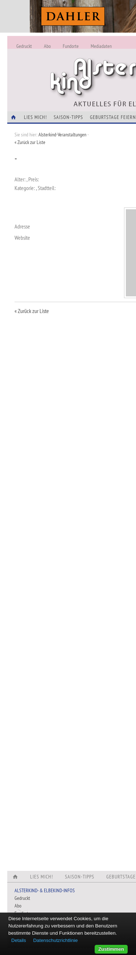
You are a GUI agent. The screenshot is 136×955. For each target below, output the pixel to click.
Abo (47, 46)
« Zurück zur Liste (30, 142)
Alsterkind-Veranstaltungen (62, 134)
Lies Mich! (35, 117)
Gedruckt (24, 46)
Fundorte (71, 46)
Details (18, 940)
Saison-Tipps (68, 117)
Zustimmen (111, 949)
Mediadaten (101, 46)
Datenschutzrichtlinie (55, 940)
